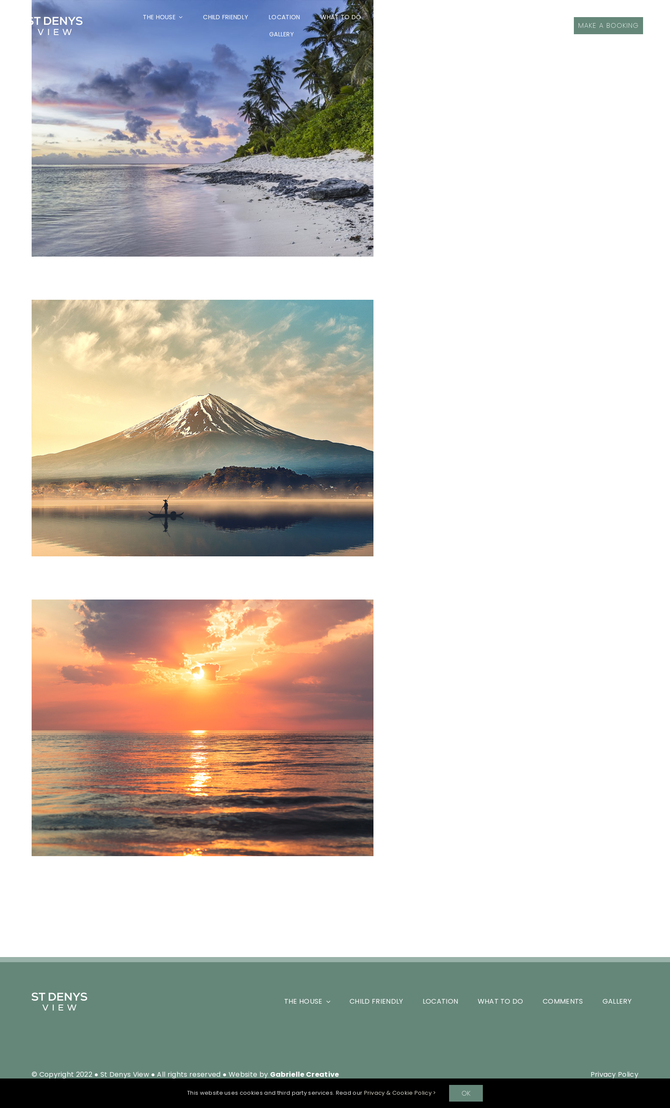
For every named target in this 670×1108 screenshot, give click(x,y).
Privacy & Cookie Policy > (400, 1093)
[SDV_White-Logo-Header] (59, 996)
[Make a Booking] (608, 25)
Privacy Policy (614, 1074)
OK (465, 1093)
